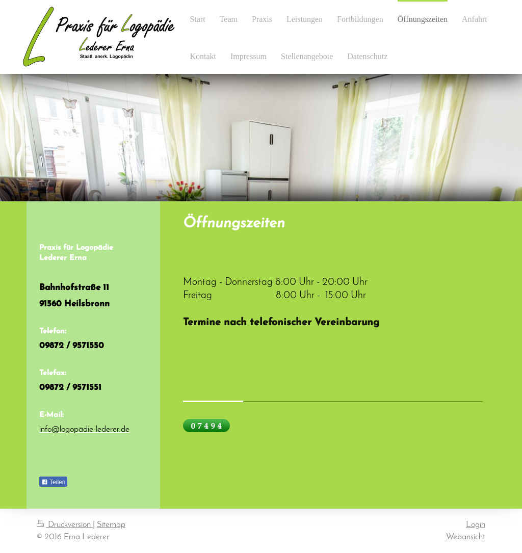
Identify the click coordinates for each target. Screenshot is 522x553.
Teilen (53, 482)
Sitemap (111, 524)
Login (475, 524)
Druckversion (65, 524)
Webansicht (465, 537)
